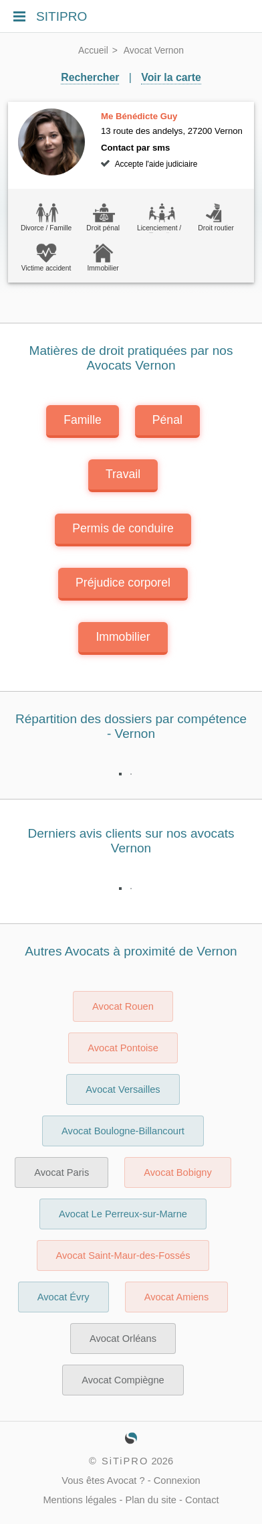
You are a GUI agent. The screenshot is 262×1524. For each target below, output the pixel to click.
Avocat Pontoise (123, 1048)
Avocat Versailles (123, 1089)
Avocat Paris (61, 1172)
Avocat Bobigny (178, 1172)
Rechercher (90, 77)
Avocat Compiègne (123, 1380)
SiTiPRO (125, 1461)
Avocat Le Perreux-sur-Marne (123, 1214)
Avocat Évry (63, 1297)
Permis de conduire (123, 528)
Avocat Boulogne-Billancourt (122, 1131)
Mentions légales (79, 1500)
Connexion (177, 1480)
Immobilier (123, 636)
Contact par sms (135, 148)
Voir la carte (171, 77)
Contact (202, 1500)
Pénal (167, 420)
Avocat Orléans (123, 1338)
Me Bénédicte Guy (139, 116)
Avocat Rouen (123, 1006)
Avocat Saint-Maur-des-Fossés (123, 1255)
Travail (123, 474)
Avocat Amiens (176, 1297)
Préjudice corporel (123, 582)
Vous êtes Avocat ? (102, 1480)
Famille (82, 420)
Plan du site (150, 1500)
